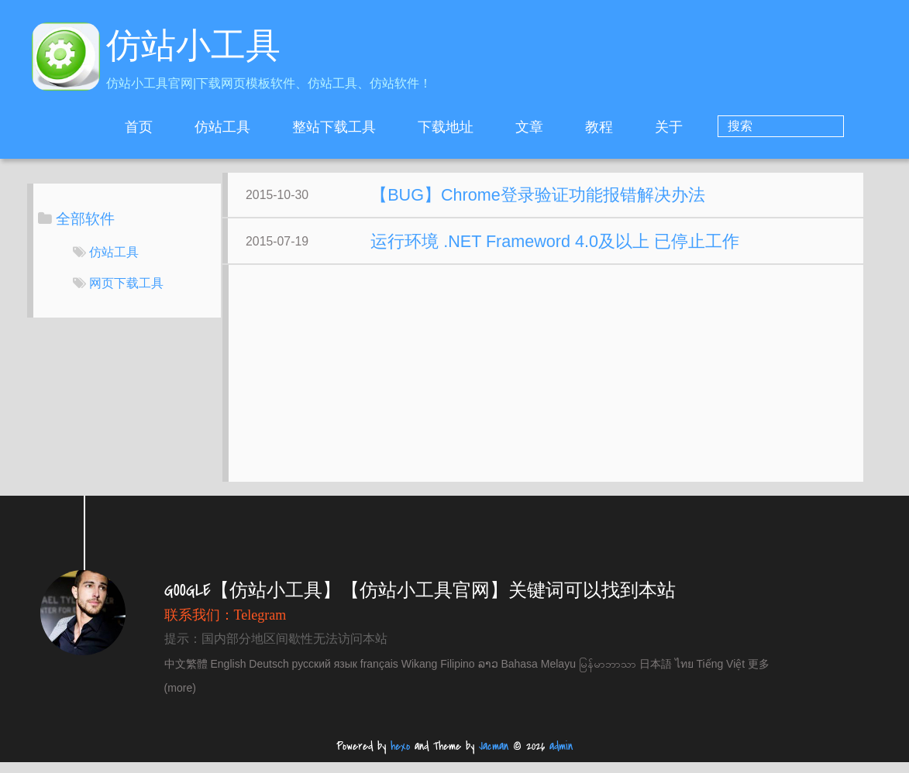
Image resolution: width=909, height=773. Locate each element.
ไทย (684, 674)
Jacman (493, 757)
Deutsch (268, 674)
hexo (400, 757)
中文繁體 (186, 674)
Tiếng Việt (721, 674)
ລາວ (488, 674)
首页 (201, 127)
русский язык (324, 674)
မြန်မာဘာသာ (607, 674)
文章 (592, 127)
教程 (662, 127)
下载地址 (508, 127)
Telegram (260, 626)
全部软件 (85, 219)
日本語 (655, 674)
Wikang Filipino (438, 674)
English (228, 674)
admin (561, 757)
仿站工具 (285, 127)
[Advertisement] (561, 391)
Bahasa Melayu (538, 674)
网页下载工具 (126, 283)
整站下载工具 (397, 127)
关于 (731, 127)
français (379, 674)
